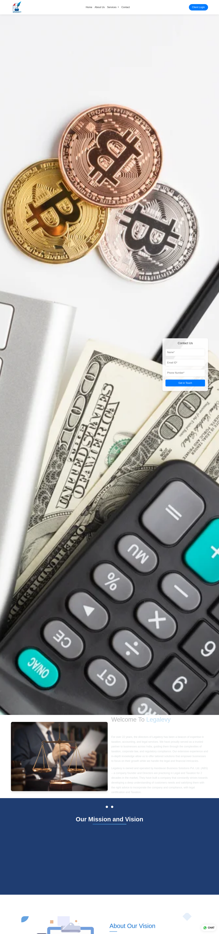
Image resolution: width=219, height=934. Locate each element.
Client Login (198, 7)
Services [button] (112, 7)
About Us (100, 7)
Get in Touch (185, 383)
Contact (125, 7)
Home (89, 7)
